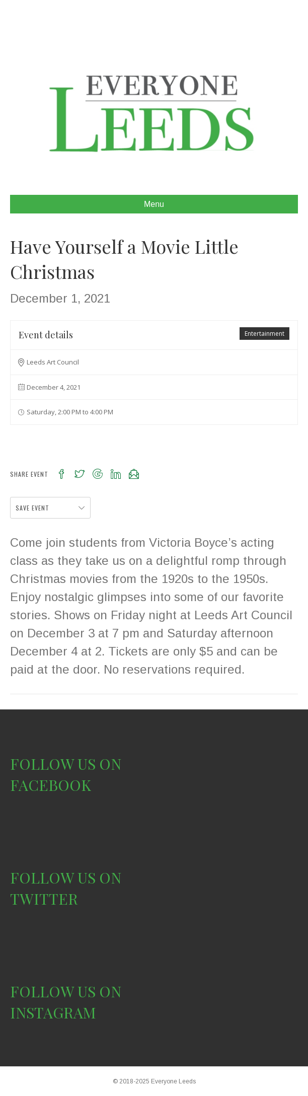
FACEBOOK (50, 785)
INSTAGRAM (53, 1012)
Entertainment (264, 333)
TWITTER (44, 899)
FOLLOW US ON (65, 764)
